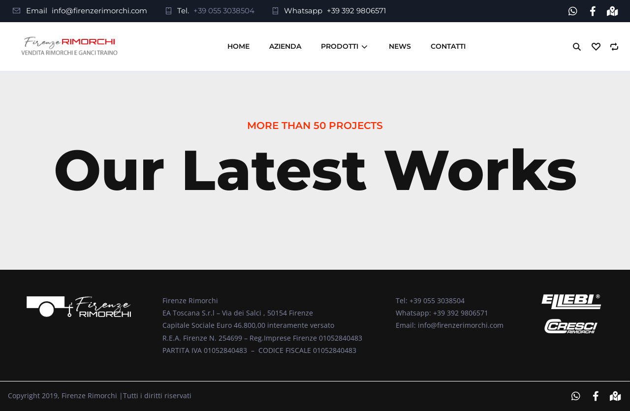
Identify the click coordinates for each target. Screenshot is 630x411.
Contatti (448, 46)
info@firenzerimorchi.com (99, 10)
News (400, 46)
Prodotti (339, 46)
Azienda (285, 46)
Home (238, 46)
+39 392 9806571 (356, 10)
